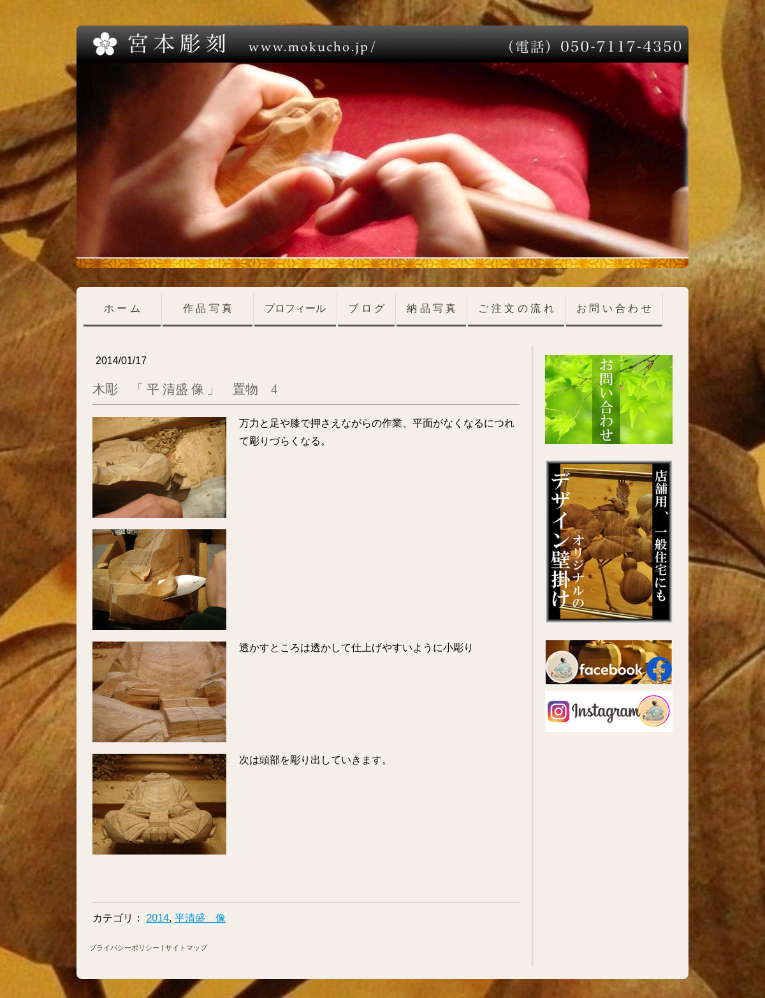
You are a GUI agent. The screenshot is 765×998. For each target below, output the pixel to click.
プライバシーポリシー (124, 947)
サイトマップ (186, 947)
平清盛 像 (200, 918)
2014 (157, 918)
